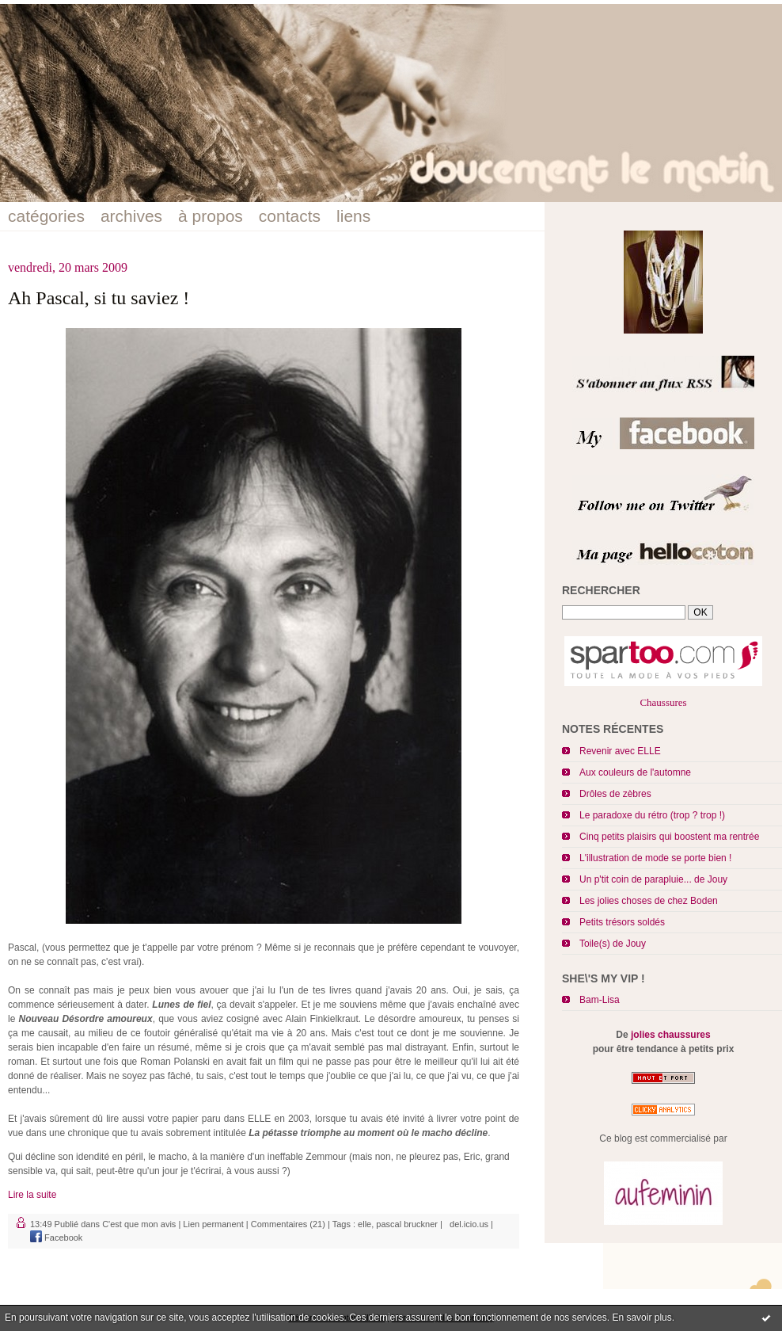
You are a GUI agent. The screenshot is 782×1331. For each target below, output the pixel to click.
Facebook (56, 1237)
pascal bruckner (407, 1224)
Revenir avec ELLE (620, 751)
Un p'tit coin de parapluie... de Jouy (653, 879)
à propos (210, 216)
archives (131, 216)
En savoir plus (641, 1317)
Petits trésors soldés (622, 922)
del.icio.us (466, 1224)
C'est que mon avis (139, 1224)
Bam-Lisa (599, 999)
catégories (46, 216)
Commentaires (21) (288, 1224)
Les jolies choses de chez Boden (648, 900)
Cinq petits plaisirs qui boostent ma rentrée (669, 836)
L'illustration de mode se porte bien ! (655, 858)
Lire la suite (32, 1194)
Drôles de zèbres (615, 793)
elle (364, 1224)
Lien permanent (213, 1224)
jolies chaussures (671, 1034)
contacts (290, 216)
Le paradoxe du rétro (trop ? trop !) (652, 815)
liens (353, 216)
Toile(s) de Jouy (612, 943)
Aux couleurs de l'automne (635, 772)
